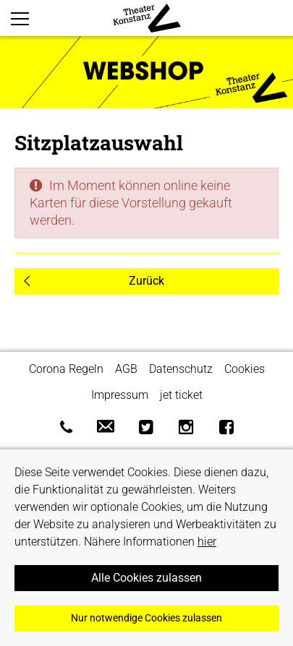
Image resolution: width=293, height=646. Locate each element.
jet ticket (181, 395)
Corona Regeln (66, 369)
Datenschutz (181, 369)
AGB (126, 369)
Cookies (244, 369)
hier (207, 541)
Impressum (119, 395)
